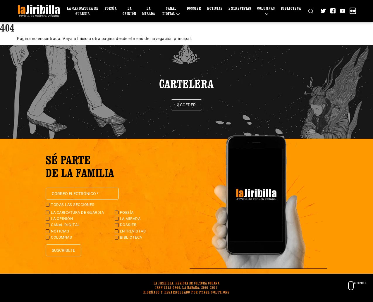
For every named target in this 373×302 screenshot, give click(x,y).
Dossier (194, 8)
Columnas (61, 237)
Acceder (186, 105)
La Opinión (62, 218)
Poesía (111, 8)
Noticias (215, 8)
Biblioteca (291, 8)
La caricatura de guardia (77, 212)
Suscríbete (63, 250)
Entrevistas (239, 8)
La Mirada (130, 218)
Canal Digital (65, 225)
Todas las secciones (72, 204)
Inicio (82, 38)
